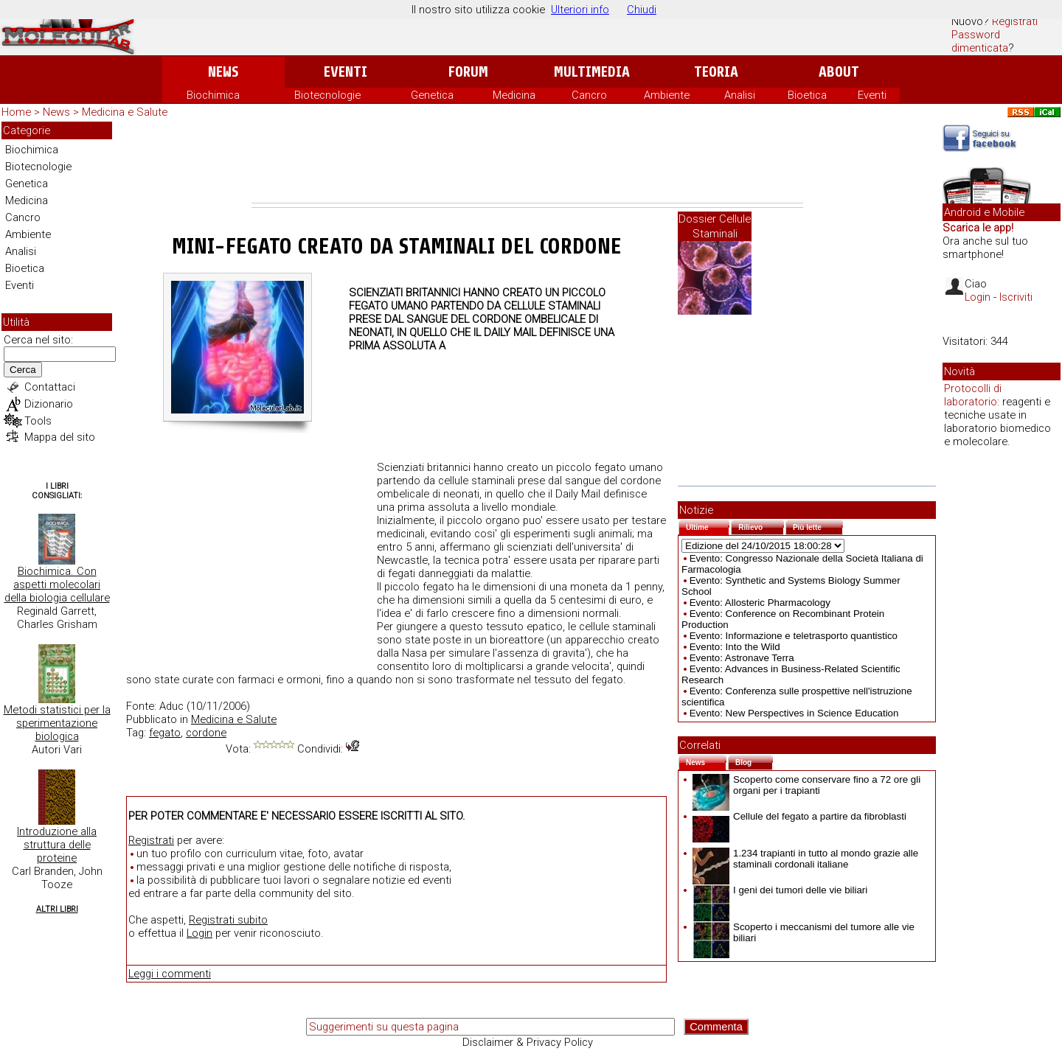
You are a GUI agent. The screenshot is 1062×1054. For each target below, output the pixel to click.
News (223, 71)
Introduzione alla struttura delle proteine (57, 845)
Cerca (23, 369)
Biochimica (213, 95)
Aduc (171, 706)
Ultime (707, 525)
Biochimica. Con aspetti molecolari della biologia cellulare (57, 584)
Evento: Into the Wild (735, 646)
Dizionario (48, 404)
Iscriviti (1015, 297)
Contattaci (49, 387)
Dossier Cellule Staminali (714, 226)
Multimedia (592, 71)
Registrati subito (228, 919)
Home (16, 112)
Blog (754, 761)
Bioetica (807, 95)
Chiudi (641, 9)
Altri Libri (57, 909)
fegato (165, 732)
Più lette (818, 525)
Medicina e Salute (124, 112)
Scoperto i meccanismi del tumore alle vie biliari (803, 932)
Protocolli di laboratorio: (973, 395)
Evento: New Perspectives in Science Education (794, 713)
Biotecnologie (327, 95)
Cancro (589, 95)
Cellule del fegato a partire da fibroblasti (799, 816)
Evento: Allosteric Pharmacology (760, 602)
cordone (206, 732)
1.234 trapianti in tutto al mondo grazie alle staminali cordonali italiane (805, 859)
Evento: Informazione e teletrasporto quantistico (794, 635)
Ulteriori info (580, 9)
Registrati (1015, 21)
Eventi (345, 71)
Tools (38, 420)
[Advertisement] (527, 162)
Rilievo (761, 525)
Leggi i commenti (169, 973)
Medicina (514, 95)
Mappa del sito (59, 437)
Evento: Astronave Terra (742, 657)
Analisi (739, 95)
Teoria (716, 71)
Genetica (432, 95)
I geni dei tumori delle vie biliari (780, 890)
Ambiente (667, 95)
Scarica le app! (978, 227)
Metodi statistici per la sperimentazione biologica (57, 723)
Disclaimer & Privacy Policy (527, 1042)
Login (199, 933)
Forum (468, 71)
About (839, 71)
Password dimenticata (979, 41)
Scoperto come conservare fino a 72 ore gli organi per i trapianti (806, 785)
